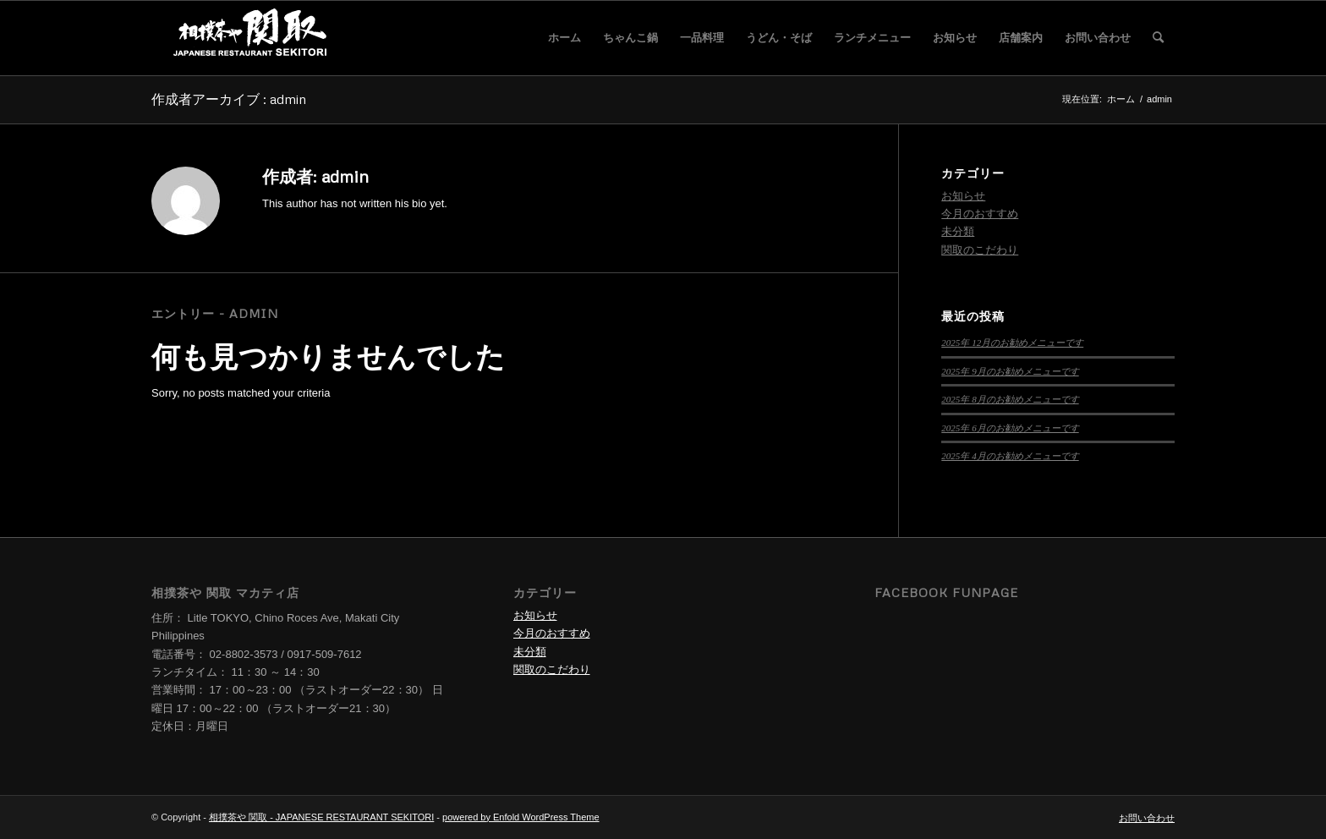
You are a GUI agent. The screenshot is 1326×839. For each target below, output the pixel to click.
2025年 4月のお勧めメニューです (1009, 456)
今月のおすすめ (979, 213)
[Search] (1158, 38)
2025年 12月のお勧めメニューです (1012, 342)
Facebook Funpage (946, 592)
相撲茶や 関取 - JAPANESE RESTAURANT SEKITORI (321, 817)
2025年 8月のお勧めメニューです (1009, 399)
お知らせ (963, 195)
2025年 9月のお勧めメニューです (1009, 371)
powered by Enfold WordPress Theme (520, 817)
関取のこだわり (979, 250)
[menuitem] (564, 38)
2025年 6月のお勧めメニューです (1009, 428)
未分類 (957, 231)
